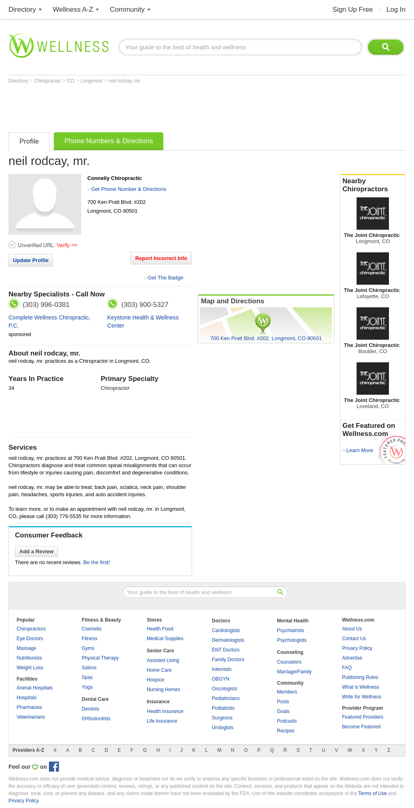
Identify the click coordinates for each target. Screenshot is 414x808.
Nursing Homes (163, 689)
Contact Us (354, 638)
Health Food (160, 629)
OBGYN (220, 679)
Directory (22, 9)
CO (71, 81)
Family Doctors (228, 659)
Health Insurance (165, 711)
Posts (283, 701)
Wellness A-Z (73, 9)
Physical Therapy (100, 658)
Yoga (87, 687)
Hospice (155, 680)
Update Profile (31, 260)
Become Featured (361, 727)
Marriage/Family (294, 672)
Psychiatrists (290, 630)
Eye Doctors (30, 638)
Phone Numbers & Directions (108, 141)
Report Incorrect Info (161, 258)
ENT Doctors (225, 650)
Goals (283, 711)
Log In (396, 9)
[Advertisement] (155, 106)
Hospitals (26, 697)
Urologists (222, 727)
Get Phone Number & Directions (128, 189)
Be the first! (96, 562)
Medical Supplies (165, 638)
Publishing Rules (360, 677)
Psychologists (291, 640)
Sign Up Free (352, 9)
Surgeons (222, 718)
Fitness (89, 638)
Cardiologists (226, 630)
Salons (89, 668)
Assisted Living (163, 660)
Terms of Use (372, 793)
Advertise (352, 658)
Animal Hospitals (35, 688)
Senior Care (160, 651)
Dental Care (95, 699)
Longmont (92, 81)
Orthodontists (96, 718)
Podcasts (287, 721)
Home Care (159, 670)
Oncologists (224, 689)
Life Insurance (162, 721)
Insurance (158, 701)
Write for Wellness (361, 697)
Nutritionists (29, 658)
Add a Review (36, 551)
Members (287, 692)
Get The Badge (165, 278)
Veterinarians (31, 717)
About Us (352, 629)
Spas (87, 677)
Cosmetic (92, 629)
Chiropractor (48, 81)
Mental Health (292, 621)
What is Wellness (360, 687)
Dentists (90, 709)
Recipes (285, 731)
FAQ (347, 668)
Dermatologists (228, 640)
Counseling (290, 652)
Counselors (289, 662)
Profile (29, 141)
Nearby (372, 185)
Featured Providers (362, 717)
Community (127, 9)
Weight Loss (30, 668)
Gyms (88, 648)
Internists (222, 669)
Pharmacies (29, 707)
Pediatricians (226, 698)
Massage (26, 648)
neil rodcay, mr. (124, 81)
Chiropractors (31, 629)
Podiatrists (223, 708)
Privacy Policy (357, 648)
